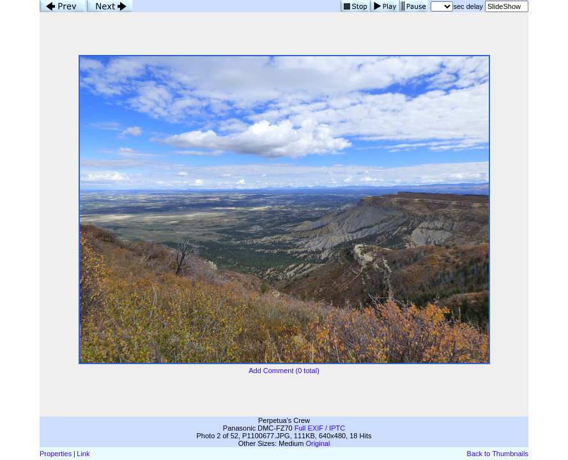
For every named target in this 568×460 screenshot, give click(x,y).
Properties (56, 453)
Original (317, 443)
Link (83, 453)
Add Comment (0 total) (284, 370)
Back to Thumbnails (497, 453)
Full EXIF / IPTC (320, 428)
